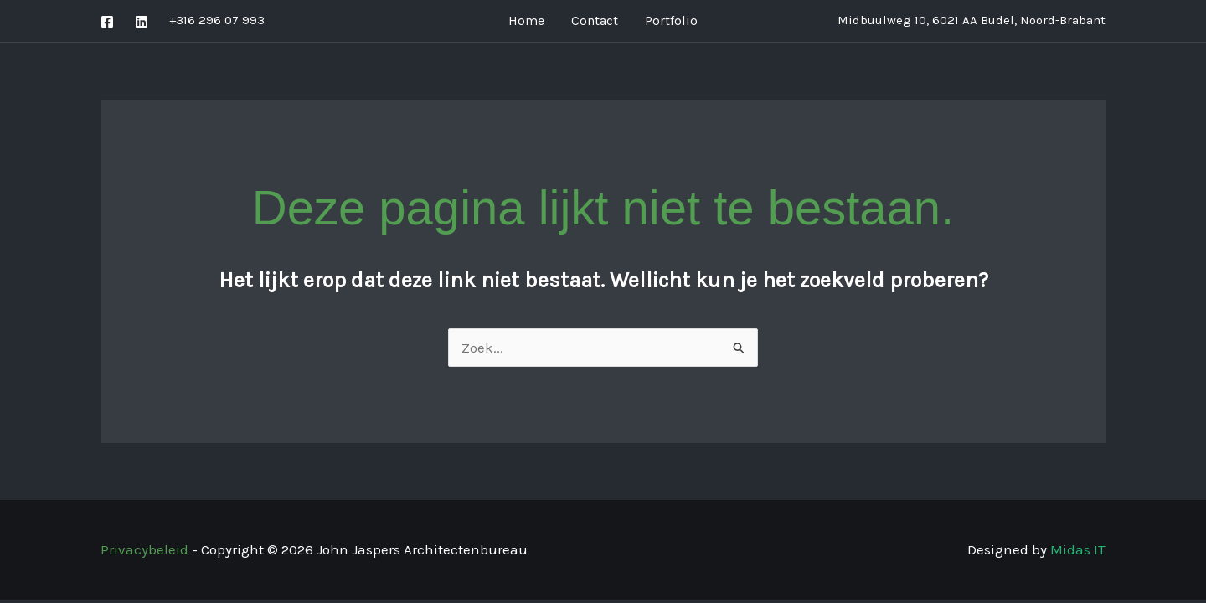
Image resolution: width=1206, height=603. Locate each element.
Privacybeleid (144, 549)
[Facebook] (107, 21)
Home (526, 20)
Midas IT (1078, 549)
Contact (594, 20)
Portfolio (671, 20)
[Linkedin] (141, 21)
